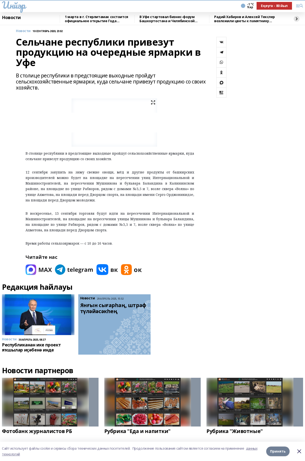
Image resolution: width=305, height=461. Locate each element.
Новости (11, 17)
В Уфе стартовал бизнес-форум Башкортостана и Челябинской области (167, 19)
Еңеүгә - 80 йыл (274, 5)
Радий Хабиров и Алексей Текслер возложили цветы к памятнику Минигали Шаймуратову (244, 19)
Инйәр (13, 5)
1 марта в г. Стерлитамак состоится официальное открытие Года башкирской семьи (96, 19)
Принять (278, 451)
